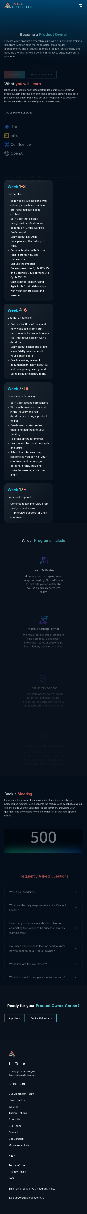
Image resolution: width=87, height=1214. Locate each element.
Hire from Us (17, 1100)
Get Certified (16, 1138)
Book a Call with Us (41, 1018)
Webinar (14, 1106)
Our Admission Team (21, 1093)
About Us (14, 1119)
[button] (81, 6)
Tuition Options (18, 1113)
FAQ (11, 1178)
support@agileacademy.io (28, 1197)
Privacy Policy (17, 1171)
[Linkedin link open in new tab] (24, 1064)
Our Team (15, 1125)
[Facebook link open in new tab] (9, 1064)
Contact (13, 1132)
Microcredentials (19, 1145)
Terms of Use (17, 1165)
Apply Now (14, 1018)
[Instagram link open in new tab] (16, 1064)
